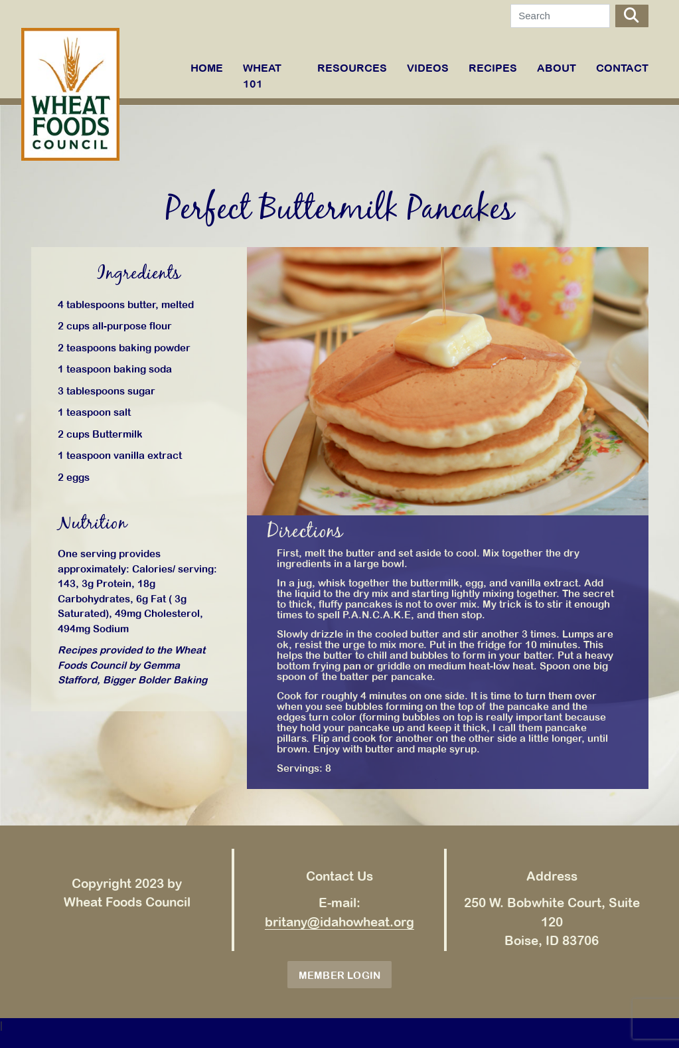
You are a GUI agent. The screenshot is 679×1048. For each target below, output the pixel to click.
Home (206, 68)
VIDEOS (428, 68)
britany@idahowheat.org (339, 922)
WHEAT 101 (262, 76)
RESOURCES (352, 68)
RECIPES (493, 68)
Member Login (340, 975)
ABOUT (556, 68)
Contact (622, 68)
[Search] (560, 16)
